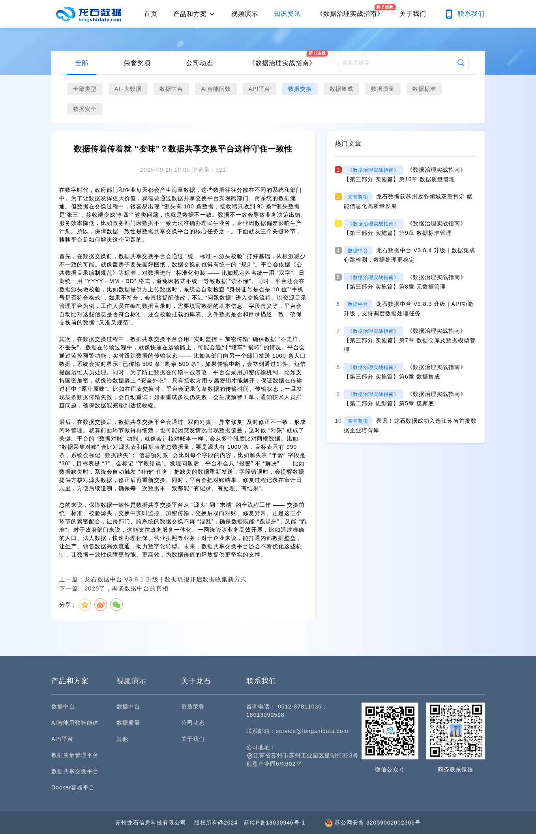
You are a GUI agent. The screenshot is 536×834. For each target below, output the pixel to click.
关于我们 (412, 13)
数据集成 (341, 89)
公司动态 (199, 63)
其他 (122, 739)
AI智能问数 (216, 89)
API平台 (260, 89)
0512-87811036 (300, 706)
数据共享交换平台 (75, 771)
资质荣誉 (193, 706)
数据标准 (424, 89)
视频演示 (244, 13)
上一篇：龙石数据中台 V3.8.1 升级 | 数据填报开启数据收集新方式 (153, 579)
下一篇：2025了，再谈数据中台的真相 (114, 588)
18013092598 (265, 715)
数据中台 (171, 89)
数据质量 (383, 89)
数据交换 (300, 89)
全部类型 (85, 89)
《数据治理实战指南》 (282, 63)
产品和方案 (194, 14)
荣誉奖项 (137, 63)
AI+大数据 (128, 89)
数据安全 (85, 109)
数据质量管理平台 (75, 755)
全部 (81, 63)
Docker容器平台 (73, 787)
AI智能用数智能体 (75, 723)
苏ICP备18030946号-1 (274, 822)
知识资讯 (287, 13)
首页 (150, 13)
